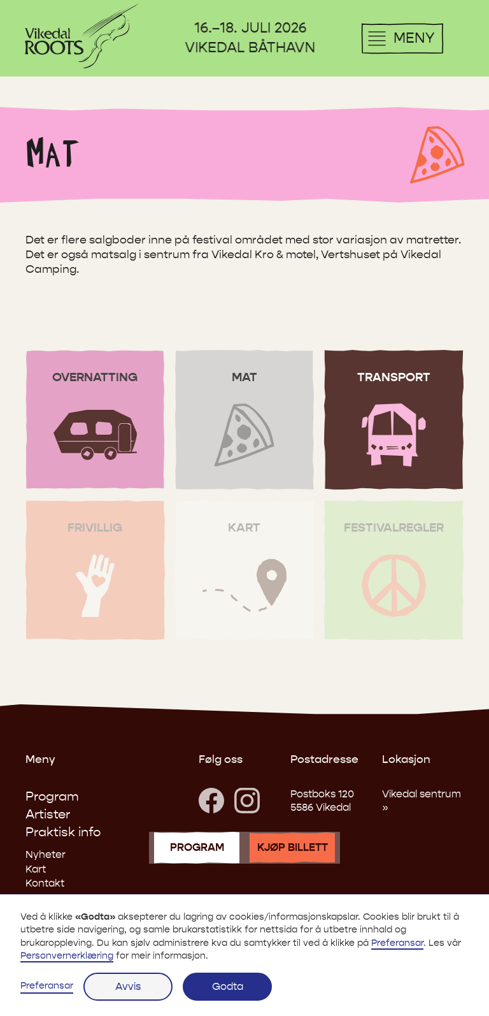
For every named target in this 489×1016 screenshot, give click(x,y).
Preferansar (46, 985)
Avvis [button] (128, 986)
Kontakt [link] (44, 883)
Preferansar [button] (397, 943)
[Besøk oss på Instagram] (247, 800)
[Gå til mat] (245, 420)
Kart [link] (35, 869)
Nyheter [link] (45, 854)
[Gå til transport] (394, 420)
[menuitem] (82, 35)
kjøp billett (292, 847)
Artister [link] (47, 814)
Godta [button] (227, 986)
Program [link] (52, 796)
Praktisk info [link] (63, 832)
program (197, 847)
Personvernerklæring (66, 955)
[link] (211, 800)
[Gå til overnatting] (95, 420)
